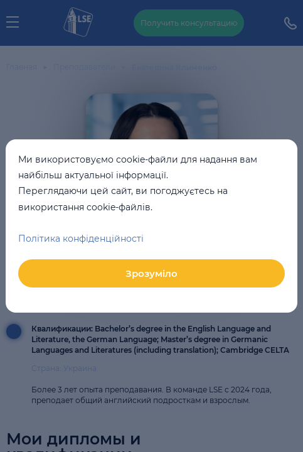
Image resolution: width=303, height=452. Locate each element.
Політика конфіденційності (81, 238)
